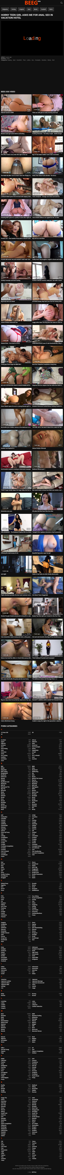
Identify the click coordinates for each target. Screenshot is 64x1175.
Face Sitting (35, 896)
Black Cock (35, 792)
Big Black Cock (5, 782)
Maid (2, 1017)
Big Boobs (35, 782)
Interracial (4, 970)
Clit (33, 830)
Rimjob (3, 1088)
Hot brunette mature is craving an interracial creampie (16, 469)
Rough (3, 1090)
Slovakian (34, 1111)
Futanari (3, 916)
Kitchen (3, 995)
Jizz (2, 988)
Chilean (34, 825)
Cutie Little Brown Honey (8, 721)
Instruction (35, 968)
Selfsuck (3, 1103)
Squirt (33, 1122)
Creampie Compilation (7, 846)
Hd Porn (34, 1172)
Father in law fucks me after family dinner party (45, 574)
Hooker (3, 956)
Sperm (34, 1120)
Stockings (4, 1127)
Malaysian (35, 1017)
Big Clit (3, 785)
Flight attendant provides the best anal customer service (16, 595)
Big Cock (34, 785)
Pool (2, 1070)
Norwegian (4, 1040)
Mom (33, 1027)
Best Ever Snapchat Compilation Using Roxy (44, 364)
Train (33, 1157)
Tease (2, 1145)
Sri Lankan (35, 1123)
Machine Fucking (36, 1015)
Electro (34, 885)
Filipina (3, 904)
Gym (33, 939)
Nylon (33, 1042)
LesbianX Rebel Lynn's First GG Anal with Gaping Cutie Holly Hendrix (16, 196)
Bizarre (34, 790)
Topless (3, 1155)
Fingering (34, 904)
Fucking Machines (37, 913)
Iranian (3, 972)
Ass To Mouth (36, 755)
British (3, 804)
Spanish (34, 1118)
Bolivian (3, 795)
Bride (33, 802)
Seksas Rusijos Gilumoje (39, 448)
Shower (3, 1110)
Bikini (33, 788)
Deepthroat (35, 864)
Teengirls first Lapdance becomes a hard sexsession (46, 532)
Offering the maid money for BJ (9, 553)
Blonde (3, 794)
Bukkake (34, 806)
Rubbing (3, 1092)
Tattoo (34, 1141)
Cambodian (4, 817)
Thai (2, 1148)
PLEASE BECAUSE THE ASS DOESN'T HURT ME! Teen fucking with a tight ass (16, 259)
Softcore (3, 1115)
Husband (3, 961)
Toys (2, 1157)
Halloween (35, 947)
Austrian (34, 759)
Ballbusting (35, 771)
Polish (33, 1069)
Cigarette (3, 829)
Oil (33, 1048)
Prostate (3, 1074)
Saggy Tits (4, 1098)
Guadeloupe (35, 938)
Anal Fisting (4, 748)
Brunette (34, 804)
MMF (33, 1014)
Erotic (33, 887)
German (3, 926)
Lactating (3, 1001)
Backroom (35, 770)
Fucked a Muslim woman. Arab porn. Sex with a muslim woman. (47, 280)
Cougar (34, 841)
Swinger (3, 1134)
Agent (2, 741)
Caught (34, 822)
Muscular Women (37, 1031)
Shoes (2, 1108)
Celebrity (3, 823)
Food (2, 910)
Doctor (3, 869)
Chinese (3, 827)
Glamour (3, 929)
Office (2, 1048)
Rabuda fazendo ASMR (7, 112)
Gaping (10, 60)
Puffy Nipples (4, 1077)
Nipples (34, 1038)
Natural (3, 1037)
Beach (33, 776)
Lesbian (3, 1006)
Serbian (34, 1103)
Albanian (34, 741)
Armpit (34, 752)
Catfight (3, 822)
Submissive (4, 1130)
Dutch (33, 877)
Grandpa (34, 934)
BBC (2, 766)
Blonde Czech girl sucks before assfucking (12, 133)
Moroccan (35, 1029)
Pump (33, 1077)
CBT (2, 815)
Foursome (35, 911)
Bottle (33, 799)
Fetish (33, 903)
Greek (33, 936)
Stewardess (35, 1125)
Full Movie (4, 915)
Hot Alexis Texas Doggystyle (40, 595)
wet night (3, 574)
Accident (3, 740)
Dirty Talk (34, 867)
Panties (3, 1062)
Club (2, 834)
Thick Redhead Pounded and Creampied (43, 658)
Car (33, 818)
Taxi (2, 1143)
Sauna (2, 1099)
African (34, 740)
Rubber (34, 1090)
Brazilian (3, 802)
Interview (34, 970)
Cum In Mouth (5, 851)
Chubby (34, 827)
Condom (34, 837)
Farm (2, 899)
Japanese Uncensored (38, 983)
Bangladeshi (4, 773)
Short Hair (35, 1108)
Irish (33, 972)
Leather (3, 1004)
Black (2, 792)
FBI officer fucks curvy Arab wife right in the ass (14, 154)
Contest (3, 839)
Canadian (3, 818)
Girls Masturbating (37, 927)
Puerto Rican (35, 1076)
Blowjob (34, 794)
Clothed (34, 832)
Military (3, 1026)
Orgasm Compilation (37, 1051)
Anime (34, 748)
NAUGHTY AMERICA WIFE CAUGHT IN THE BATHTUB (47, 700)
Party (2, 1064)
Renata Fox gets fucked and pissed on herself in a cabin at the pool (16, 616)
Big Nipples (35, 787)
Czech (2, 856)
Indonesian (35, 966)
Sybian (3, 1135)
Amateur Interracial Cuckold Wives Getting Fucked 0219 (47, 406)
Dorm (2, 872)
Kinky (2, 993)
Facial (2, 898)
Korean (34, 995)
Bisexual (3, 790)
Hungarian (35, 959)
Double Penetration (37, 874)
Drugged (3, 877)
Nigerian (3, 1038)
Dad (2, 862)
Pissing (34, 1067)
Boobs (2, 797)
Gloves (34, 931)
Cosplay (34, 839)
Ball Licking (4, 771)
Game (33, 922)
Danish (3, 864)
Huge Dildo (35, 957)
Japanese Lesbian (6, 981)
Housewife (4, 957)
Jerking (3, 986)
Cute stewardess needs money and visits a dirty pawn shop (16, 637)
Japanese (34, 979)
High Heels (35, 952)
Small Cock (4, 1113)
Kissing (34, 993)
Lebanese (34, 1004)
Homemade (35, 954)
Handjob (3, 949)
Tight (2, 1151)
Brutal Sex (4, 806)
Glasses (34, 929)
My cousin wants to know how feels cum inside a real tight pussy (47, 490)
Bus (33, 807)
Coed (33, 834)
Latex (33, 1001)
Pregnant (34, 1072)
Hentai (3, 952)
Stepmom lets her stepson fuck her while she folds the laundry (47, 385)
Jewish (34, 986)
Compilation (4, 837)
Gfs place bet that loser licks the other (42, 511)
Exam (2, 890)
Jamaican (3, 979)
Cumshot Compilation (38, 853)
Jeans (33, 984)
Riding (33, 1087)
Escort (3, 888)
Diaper (34, 865)
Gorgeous (34, 933)
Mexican (3, 1024)
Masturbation (4, 1020)
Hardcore (3, 950)
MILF (2, 1014)
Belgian (3, 780)
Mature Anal (4, 1022)
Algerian (3, 743)
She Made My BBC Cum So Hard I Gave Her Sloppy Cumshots (16, 175)
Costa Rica (4, 841)
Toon (33, 1153)
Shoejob (34, 1106)
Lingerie (21, 9)
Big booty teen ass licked (8, 301)
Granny (3, 936)
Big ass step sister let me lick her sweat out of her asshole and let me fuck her (16, 700)
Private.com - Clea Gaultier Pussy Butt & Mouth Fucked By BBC (16, 238)
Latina (28, 60)
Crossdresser (35, 848)
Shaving (3, 1106)
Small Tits (35, 1113)
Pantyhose (35, 1062)
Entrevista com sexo (6, 511)
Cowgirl (3, 844)
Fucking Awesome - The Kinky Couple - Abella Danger (47, 133)
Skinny (3, 1111)
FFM (2, 896)
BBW (33, 766)
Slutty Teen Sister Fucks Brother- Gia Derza (44, 175)
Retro (51, 9)
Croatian (3, 848)
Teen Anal (4, 1146)
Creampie (37, 60)
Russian (34, 1092)
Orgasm (3, 1051)
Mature (34, 1020)
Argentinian (35, 750)
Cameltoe (34, 817)
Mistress (3, 1027)
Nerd (33, 1037)
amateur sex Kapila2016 (7, 448)
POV (33, 1058)
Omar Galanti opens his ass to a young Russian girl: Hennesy (16, 406)
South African (36, 1116)
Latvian (34, 1003)
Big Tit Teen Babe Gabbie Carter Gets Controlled (45, 154)
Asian (2, 753)
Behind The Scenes (37, 778)
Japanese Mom (5, 983)
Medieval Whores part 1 (38, 469)
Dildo (2, 867)
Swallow (34, 1130)
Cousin (34, 842)
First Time (4, 906)
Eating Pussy (4, 883)
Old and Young (5, 1049)
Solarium (34, 1115)
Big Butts (34, 783)
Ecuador (34, 883)
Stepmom (3, 1125)
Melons (34, 1022)
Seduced (34, 1101)
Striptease (4, 1128)
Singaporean (35, 1110)
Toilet (2, 1153)
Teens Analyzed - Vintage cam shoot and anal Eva (46, 196)
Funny (33, 915)
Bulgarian (5, 9)
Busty (49, 60)
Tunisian (3, 1158)
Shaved (34, 1104)
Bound (3, 801)
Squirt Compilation (6, 1123)
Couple (3, 842)
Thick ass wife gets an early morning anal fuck (45, 112)
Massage (34, 1019)
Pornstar (34, 1070)
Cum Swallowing (36, 851)
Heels (33, 950)
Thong (34, 1148)
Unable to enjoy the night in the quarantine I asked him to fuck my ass (47, 721)
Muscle (3, 1031)
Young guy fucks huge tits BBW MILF (11, 364)
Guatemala (4, 939)
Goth (2, 934)
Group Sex (4, 938)
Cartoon (3, 820)
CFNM (33, 815)
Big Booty (3, 783)
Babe (33, 768)
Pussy (2, 1079)
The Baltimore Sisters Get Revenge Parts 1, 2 (44, 679)
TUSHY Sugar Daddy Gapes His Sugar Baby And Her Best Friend (16, 490)
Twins (2, 1160)
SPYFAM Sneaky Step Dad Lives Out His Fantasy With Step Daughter (47, 301)
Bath (33, 775)
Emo (2, 887)
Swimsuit (34, 1132)
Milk (33, 1026)
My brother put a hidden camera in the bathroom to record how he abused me (16, 427)
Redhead (34, 1085)
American (34, 745)
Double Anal (35, 872)
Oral (53, 60)
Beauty (3, 778)
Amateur (44, 60)
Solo (2, 1116)
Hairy (2, 947)
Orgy (2, 1053)
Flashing (3, 908)
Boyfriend (34, 801)
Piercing (3, 1067)
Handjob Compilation (38, 949)
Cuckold (43, 9)
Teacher (34, 1143)
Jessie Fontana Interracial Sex (9, 322)
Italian (33, 973)
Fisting (34, 906)
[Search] (62, 3)
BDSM (2, 768)
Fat (2, 901)
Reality (3, 1085)
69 (1, 734)
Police (2, 1069)
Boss (2, 799)
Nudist (34, 1040)
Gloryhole (3, 931)
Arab (2, 750)
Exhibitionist (35, 890)
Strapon (34, 1127)
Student (34, 1128)
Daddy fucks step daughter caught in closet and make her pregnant (47, 259)
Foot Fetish (35, 910)
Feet (33, 901)
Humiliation (4, 959)
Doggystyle (35, 869)
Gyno (2, 941)
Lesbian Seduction (37, 1006)
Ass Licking (4, 755)
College (3, 836)
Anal (29, 9)
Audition (3, 757)
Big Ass (34, 780)
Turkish (34, 1158)
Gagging (3, 922)
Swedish (3, 1132)
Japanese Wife (5, 984)
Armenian (3, 752)
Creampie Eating (36, 846)
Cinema (34, 829)
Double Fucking (5, 874)
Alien (33, 743)
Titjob (33, 1151)
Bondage (34, 795)
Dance (33, 862)
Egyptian (3, 885)
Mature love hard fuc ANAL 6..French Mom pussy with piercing (16, 658)
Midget (34, 1024)
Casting (34, 820)
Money (3, 1029)
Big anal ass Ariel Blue (38, 238)
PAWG (2, 1058)
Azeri (2, 760)
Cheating (34, 823)
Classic (3, 830)
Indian (2, 966)
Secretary (3, 1101)
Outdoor (34, 1053)
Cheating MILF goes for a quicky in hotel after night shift (16, 217)
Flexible (34, 908)
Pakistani (3, 1060)
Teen (24, 60)
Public (2, 1076)
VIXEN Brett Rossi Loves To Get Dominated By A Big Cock (47, 343)
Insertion (3, 968)
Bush (2, 809)
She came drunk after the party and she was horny (15, 679)
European (34, 888)
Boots (35, 9)
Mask (2, 1019)
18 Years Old (4, 732)
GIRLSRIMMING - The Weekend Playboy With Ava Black (16, 532)
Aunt (33, 757)
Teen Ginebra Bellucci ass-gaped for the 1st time (45, 217)
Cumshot (19, 60)
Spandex (3, 1118)
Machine (3, 1015)
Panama (34, 1060)
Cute (33, 854)
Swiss (33, 1134)
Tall (2, 1141)
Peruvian (34, 1064)
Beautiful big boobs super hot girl (41, 553)
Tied (33, 1150)
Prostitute (34, 1074)
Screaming (35, 1099)
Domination (35, 871)
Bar (33, 773)
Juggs (33, 988)
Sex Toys (3, 1104)
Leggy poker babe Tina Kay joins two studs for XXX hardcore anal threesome (47, 322)
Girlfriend (3, 927)
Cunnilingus (4, 854)
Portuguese (4, 1072)
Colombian (35, 836)
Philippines (4, 1065)
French (3, 913)
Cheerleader (4, 825)
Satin (33, 1098)
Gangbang (4, 924)
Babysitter (4, 770)
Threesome (4, 1150)
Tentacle (34, 1146)
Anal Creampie (36, 747)
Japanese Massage (37, 981)
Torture (34, 1155)
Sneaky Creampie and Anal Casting (10, 280)
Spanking (3, 1120)
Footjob (3, 911)
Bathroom (3, 776)
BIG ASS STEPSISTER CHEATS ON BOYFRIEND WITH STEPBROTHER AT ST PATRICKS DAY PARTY (16, 385)
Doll (2, 871)
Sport (2, 1122)
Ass (33, 60)
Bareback (3, 775)
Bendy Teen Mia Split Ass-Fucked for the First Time (46, 616)
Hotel (33, 956)
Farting (14, 9)
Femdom (3, 903)
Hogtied (3, 954)
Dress (33, 876)
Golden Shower (5, 933)
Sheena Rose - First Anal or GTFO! (10, 343)
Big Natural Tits (5, 787)
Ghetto (34, 926)
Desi (2, 865)
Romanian (35, 1088)
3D (33, 732)
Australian (4, 759)
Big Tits (3, 788)
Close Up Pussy (5, 832)
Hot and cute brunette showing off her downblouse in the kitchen (47, 637)
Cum (33, 849)
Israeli (2, 973)
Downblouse (4, 876)
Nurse (2, 1042)
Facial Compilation (37, 898)
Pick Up (34, 1065)
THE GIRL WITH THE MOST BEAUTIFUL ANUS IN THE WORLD (47, 427)
